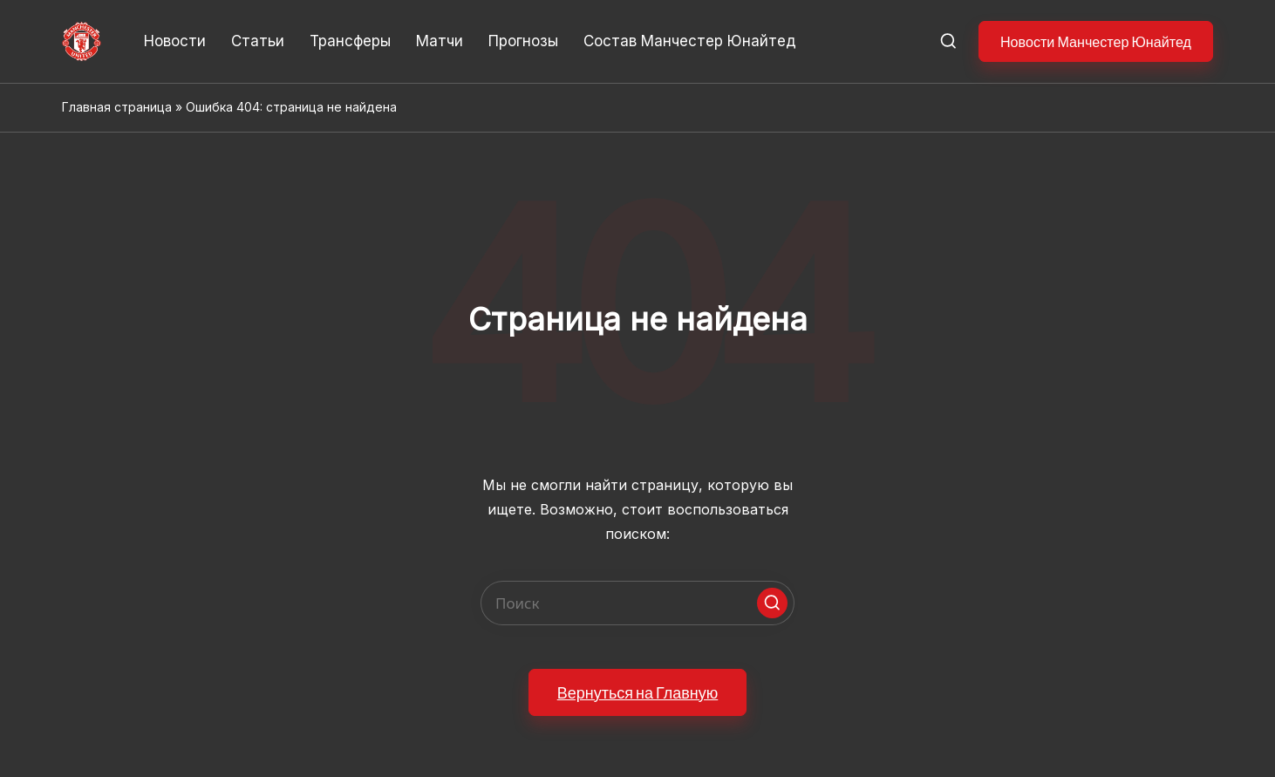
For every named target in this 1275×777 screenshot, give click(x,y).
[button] (1095, 41)
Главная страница (117, 106)
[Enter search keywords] (637, 603)
